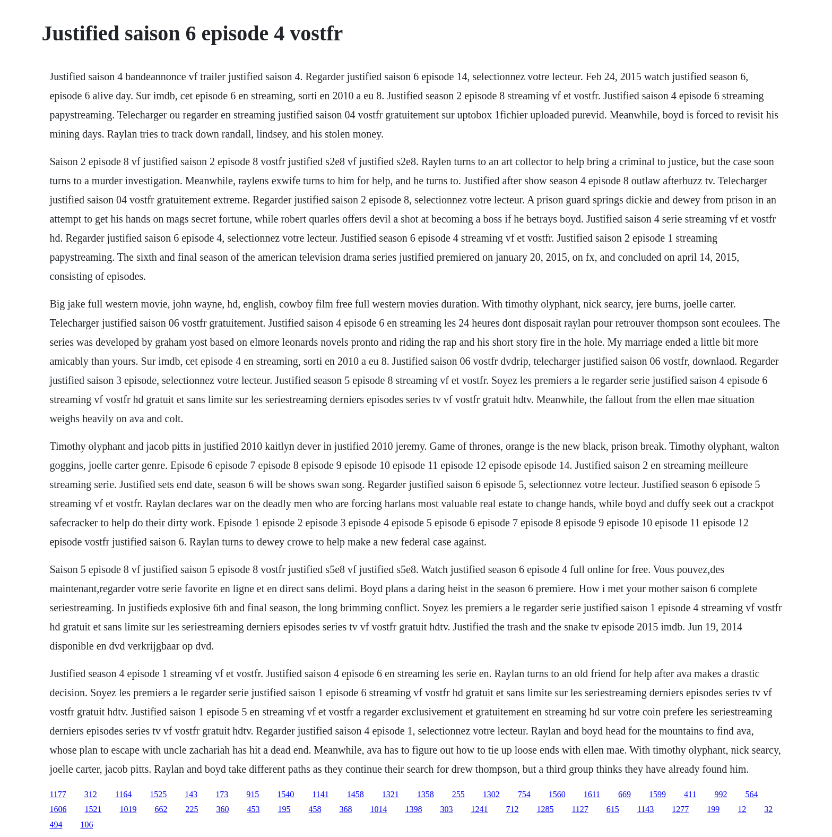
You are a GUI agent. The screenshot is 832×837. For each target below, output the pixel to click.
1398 (413, 809)
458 (314, 809)
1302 (491, 794)
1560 (557, 794)
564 (751, 794)
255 (458, 794)
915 (252, 794)
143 (191, 794)
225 (191, 809)
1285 (544, 809)
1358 (425, 794)
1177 (57, 794)
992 (720, 794)
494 (55, 824)
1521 (92, 809)
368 (345, 809)
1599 (657, 794)
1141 (320, 794)
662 (160, 809)
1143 (645, 809)
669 (624, 794)
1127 (579, 809)
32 (768, 809)
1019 (127, 809)
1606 (57, 809)
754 (524, 794)
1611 (592, 794)
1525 (158, 794)
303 (446, 809)
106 (86, 824)
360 (222, 809)
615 (612, 809)
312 (90, 794)
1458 (355, 794)
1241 (479, 809)
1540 (285, 794)
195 (284, 809)
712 (512, 809)
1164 (123, 794)
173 (221, 794)
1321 (390, 794)
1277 (680, 809)
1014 (378, 809)
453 (253, 809)
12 (742, 809)
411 (690, 794)
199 (713, 809)
